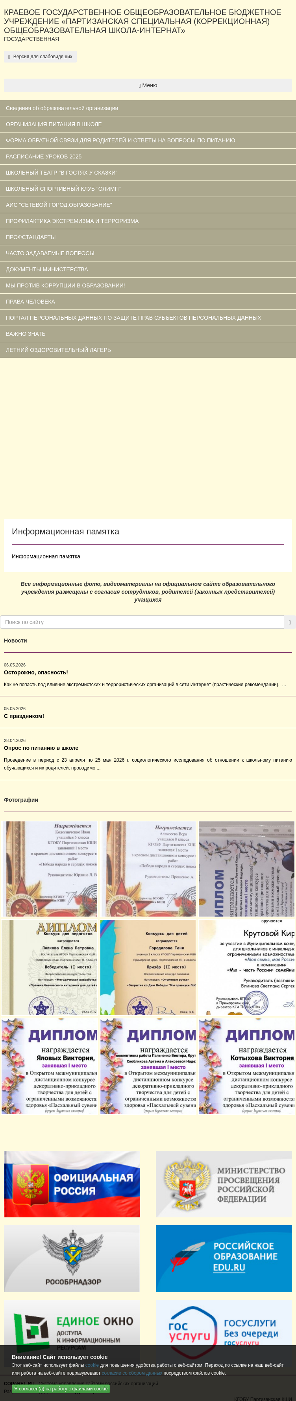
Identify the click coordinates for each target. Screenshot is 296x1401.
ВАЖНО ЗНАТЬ (26, 334)
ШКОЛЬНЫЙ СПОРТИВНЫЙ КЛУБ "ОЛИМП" (63, 189)
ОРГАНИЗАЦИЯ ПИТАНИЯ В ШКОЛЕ (54, 124)
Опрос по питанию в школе (41, 748)
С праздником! (24, 716)
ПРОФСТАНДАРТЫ (31, 237)
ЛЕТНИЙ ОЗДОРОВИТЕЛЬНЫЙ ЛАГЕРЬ (58, 350)
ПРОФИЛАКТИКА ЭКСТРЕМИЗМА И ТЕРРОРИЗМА (72, 221)
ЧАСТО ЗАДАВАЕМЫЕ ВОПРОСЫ (50, 253)
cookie (92, 1365)
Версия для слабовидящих (40, 56)
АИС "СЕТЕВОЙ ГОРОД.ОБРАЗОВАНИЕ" (59, 205)
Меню (148, 85)
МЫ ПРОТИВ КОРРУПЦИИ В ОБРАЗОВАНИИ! (65, 285)
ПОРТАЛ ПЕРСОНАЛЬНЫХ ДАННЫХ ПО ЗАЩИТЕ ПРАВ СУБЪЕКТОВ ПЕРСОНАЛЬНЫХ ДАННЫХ (133, 318)
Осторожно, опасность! (36, 672)
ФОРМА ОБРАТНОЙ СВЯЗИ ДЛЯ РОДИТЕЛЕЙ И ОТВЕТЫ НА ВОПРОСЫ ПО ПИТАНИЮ (120, 140)
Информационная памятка (46, 556)
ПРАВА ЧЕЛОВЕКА (30, 301)
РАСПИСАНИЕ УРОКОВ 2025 (43, 156)
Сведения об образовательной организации (62, 108)
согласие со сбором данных (132, 1373)
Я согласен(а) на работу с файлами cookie (60, 1389)
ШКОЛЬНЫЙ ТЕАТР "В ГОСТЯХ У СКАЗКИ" (61, 172)
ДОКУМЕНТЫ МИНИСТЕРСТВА (47, 269)
